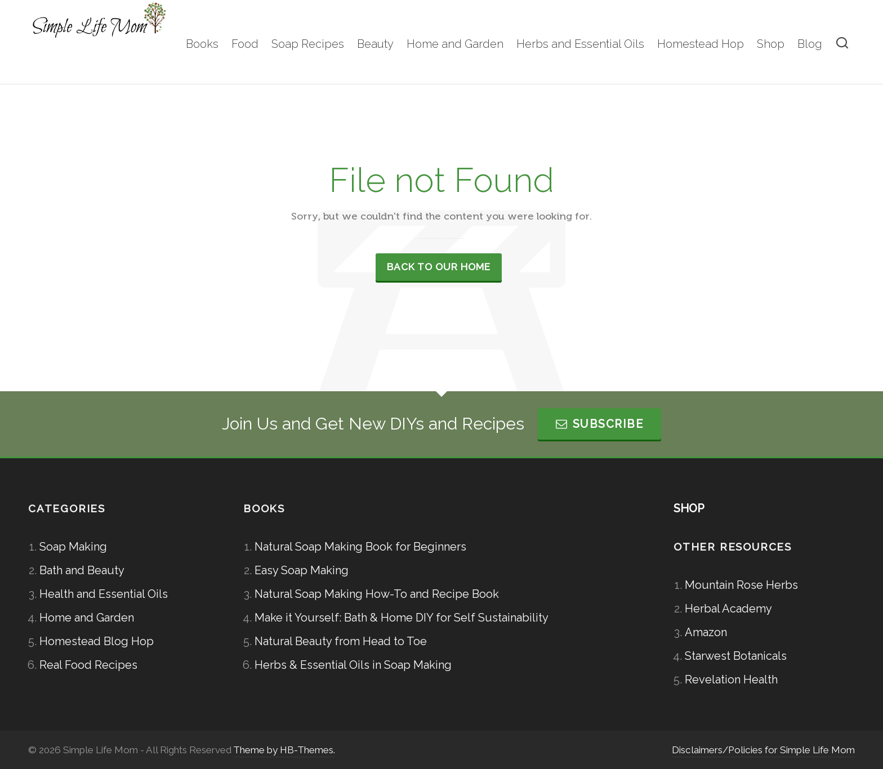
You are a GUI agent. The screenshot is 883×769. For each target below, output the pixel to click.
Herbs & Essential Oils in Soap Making (353, 665)
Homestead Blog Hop (96, 641)
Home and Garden (86, 617)
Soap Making (73, 546)
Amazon (706, 632)
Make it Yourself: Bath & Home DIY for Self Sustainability (401, 617)
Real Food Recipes (88, 665)
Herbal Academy (728, 608)
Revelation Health (731, 679)
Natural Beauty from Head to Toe (341, 641)
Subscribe (599, 424)
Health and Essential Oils (103, 594)
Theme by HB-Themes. (284, 749)
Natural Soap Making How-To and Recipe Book (377, 594)
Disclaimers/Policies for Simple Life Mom (763, 749)
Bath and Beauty (81, 570)
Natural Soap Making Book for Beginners (360, 546)
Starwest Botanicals (736, 656)
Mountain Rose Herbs (741, 585)
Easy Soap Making (302, 570)
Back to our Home (438, 266)
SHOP (689, 508)
